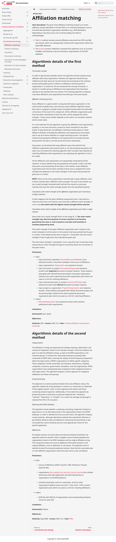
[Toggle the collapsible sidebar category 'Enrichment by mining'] (27, 41)
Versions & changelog (10, 105)
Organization (60, 265)
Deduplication (8, 76)
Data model (6, 12)
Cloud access (7, 19)
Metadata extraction (12, 69)
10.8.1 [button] (86, 3)
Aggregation (8, 30)
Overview (5, 8)
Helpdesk (6, 109)
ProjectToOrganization (70, 288)
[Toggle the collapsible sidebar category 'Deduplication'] (27, 76)
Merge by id (7, 34)
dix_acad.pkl (54, 472)
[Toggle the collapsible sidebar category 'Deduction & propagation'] (27, 80)
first (40, 40)
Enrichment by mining (11, 41)
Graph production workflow (13, 27)
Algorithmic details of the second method (105, 16)
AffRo (71, 519)
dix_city (70, 472)
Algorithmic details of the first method (105, 11)
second (41, 49)
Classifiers (8, 52)
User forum (7, 113)
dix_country (78, 472)
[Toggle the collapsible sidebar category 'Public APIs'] (27, 15)
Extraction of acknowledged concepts (15, 61)
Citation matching (11, 49)
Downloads (6, 23)
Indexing (6, 91)
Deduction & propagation (13, 80)
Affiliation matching (12, 45)
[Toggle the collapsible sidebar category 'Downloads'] (27, 23)
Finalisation (7, 87)
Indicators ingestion (11, 84)
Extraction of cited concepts (15, 65)
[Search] (104, 3)
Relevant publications (10, 98)
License (5, 102)
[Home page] (34, 9)
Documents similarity (12, 56)
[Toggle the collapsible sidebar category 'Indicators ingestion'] (27, 83)
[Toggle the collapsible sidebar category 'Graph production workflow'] (27, 26)
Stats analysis (8, 95)
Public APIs (6, 16)
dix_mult (63, 472)
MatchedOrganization (47, 302)
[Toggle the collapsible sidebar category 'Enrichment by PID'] (27, 37)
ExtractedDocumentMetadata (71, 259)
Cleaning (6, 73)
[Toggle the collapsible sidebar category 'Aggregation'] (27, 30)
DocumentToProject (68, 268)
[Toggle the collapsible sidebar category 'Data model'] (27, 12)
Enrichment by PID (10, 38)
